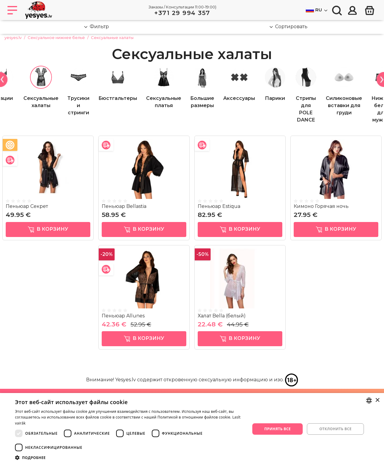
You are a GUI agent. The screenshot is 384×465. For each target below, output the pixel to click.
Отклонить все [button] (335, 428)
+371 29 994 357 (182, 12)
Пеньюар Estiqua (219, 206)
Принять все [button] (277, 428)
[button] (129, 457)
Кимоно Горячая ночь (321, 206)
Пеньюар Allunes (123, 316)
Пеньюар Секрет (27, 206)
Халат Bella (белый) (222, 316)
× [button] (377, 400)
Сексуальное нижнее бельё (56, 37)
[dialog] (192, 429)
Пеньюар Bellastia (124, 206)
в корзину (48, 229)
